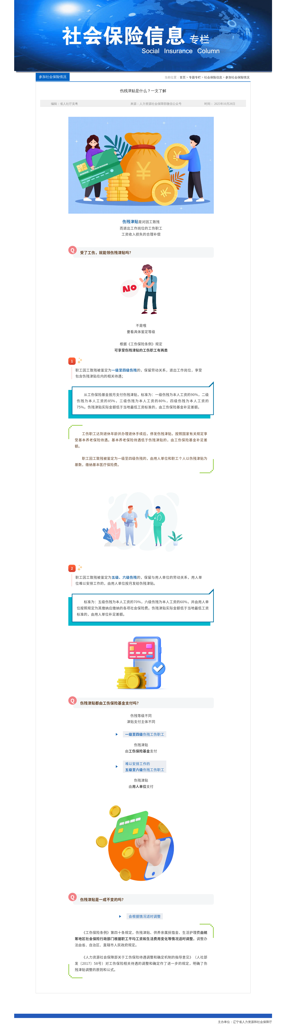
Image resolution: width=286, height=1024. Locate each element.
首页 (183, 77)
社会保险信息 (213, 77)
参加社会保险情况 (237, 77)
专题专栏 (195, 77)
